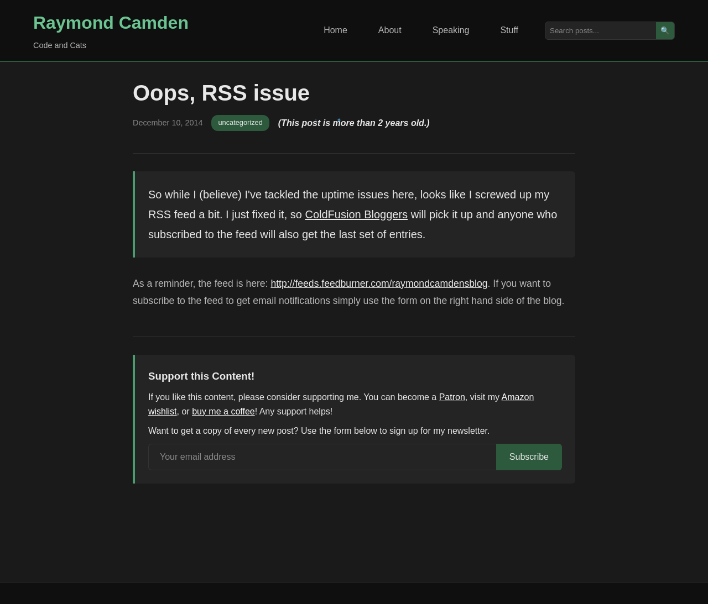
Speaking (451, 30)
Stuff (509, 30)
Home (335, 30)
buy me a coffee (223, 411)
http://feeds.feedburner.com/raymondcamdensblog (378, 283)
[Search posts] (600, 30)
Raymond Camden (111, 23)
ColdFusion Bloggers (356, 214)
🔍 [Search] (665, 31)
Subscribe (529, 456)
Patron (452, 397)
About (390, 30)
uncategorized (240, 122)
